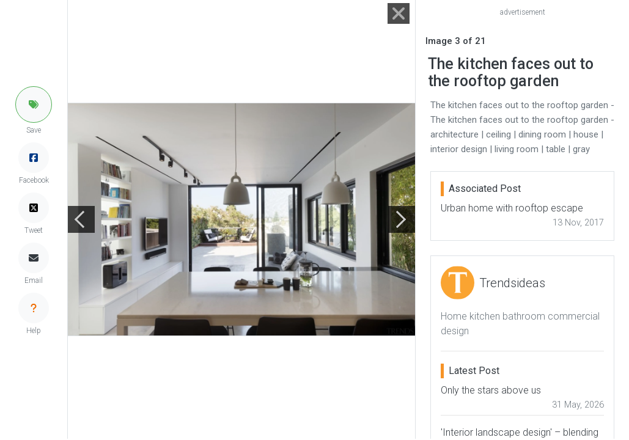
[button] (33, 104)
